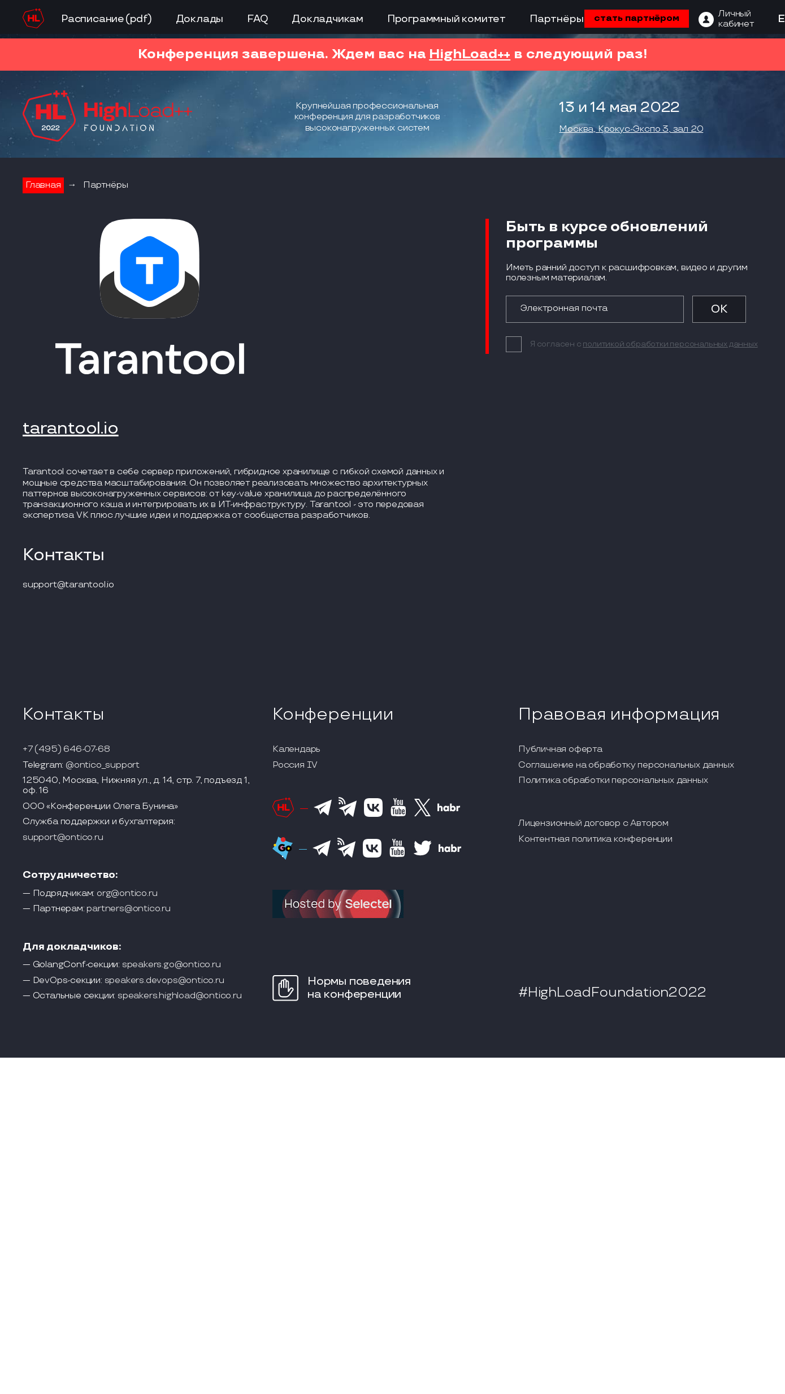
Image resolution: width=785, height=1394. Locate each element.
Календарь (296, 749)
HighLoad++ (469, 54)
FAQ (257, 19)
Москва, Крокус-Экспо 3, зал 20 (631, 129)
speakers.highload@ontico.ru (180, 996)
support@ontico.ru (63, 838)
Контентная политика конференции (595, 839)
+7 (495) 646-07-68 (66, 749)
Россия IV (295, 765)
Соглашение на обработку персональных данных (626, 765)
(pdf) (138, 19)
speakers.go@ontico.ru (171, 965)
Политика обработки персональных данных (613, 781)
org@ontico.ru (127, 894)
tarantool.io (71, 429)
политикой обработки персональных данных (670, 344)
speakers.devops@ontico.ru (164, 981)
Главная (43, 185)
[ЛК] (726, 19)
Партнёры (556, 19)
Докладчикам (327, 19)
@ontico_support (103, 765)
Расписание (92, 19)
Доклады (200, 19)
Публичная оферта (560, 749)
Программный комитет (446, 19)
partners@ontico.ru (128, 909)
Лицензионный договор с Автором (593, 824)
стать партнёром (636, 18)
